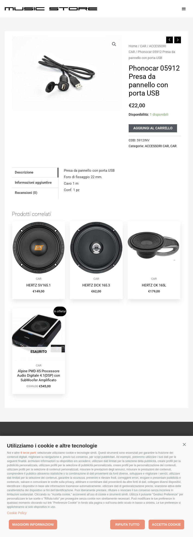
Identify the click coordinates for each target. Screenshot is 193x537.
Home (133, 46)
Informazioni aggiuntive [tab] (33, 182)
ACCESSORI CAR (157, 146)
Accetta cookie (166, 524)
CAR (143, 46)
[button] (184, 444)
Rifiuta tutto (127, 524)
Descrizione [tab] (24, 172)
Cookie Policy (17, 513)
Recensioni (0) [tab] (26, 193)
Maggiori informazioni (33, 524)
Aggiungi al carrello (152, 128)
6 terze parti (28, 452)
